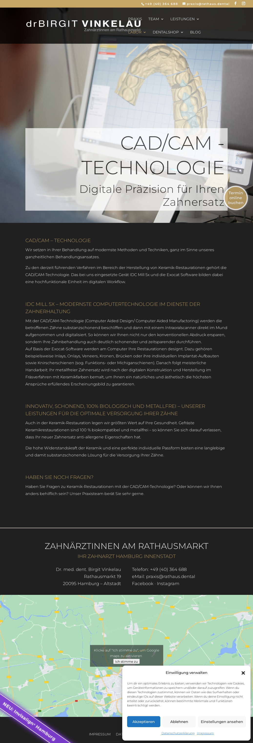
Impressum (205, 733)
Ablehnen (179, 721)
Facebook (142, 583)
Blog (195, 32)
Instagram (168, 583)
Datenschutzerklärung (178, 733)
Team (153, 19)
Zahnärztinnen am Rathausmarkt (126, 546)
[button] (243, 673)
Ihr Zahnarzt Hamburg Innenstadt (127, 556)
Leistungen (182, 19)
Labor (135, 32)
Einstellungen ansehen (222, 721)
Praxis (135, 19)
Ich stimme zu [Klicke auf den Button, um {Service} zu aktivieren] (126, 661)
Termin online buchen (235, 198)
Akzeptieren (143, 721)
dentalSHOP (166, 32)
